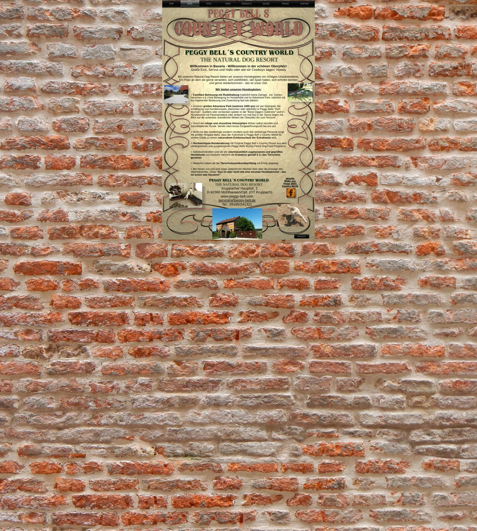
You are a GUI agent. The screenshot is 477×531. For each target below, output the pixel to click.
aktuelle (290, 178)
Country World (290, 186)
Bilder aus (290, 181)
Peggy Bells (290, 183)
